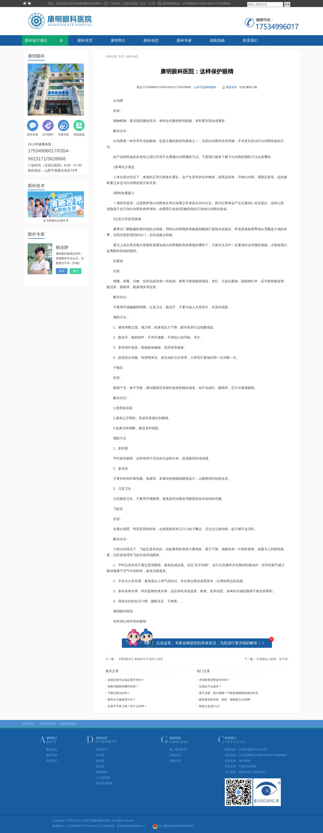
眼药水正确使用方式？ (122, 699)
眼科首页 (85, 40)
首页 (121, 56)
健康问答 (175, 760)
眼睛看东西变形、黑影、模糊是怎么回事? (225, 699)
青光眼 (100, 760)
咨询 (61, 271)
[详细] (75, 263)
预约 (75, 271)
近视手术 (101, 749)
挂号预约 (48, 128)
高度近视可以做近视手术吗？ (126, 680)
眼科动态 (151, 40)
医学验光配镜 (104, 783)
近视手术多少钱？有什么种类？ (127, 706)
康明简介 (118, 40)
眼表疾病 (101, 772)
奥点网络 (244, 760)
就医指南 (217, 40)
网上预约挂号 (177, 749)
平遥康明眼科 (48, 723)
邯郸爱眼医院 (68, 723)
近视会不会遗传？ (210, 686)
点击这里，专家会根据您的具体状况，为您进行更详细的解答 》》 (211, 643)
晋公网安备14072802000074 (173, 826)
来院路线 (79, 128)
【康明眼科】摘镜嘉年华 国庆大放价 (140, 659)
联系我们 (250, 40)
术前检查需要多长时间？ (214, 680)
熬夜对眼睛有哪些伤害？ (123, 686)
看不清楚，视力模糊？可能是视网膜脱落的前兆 (228, 693)
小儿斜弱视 (103, 777)
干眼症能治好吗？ (119, 693)
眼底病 (100, 766)
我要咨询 (229, 87)
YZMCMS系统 (248, 766)
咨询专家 (32, 128)
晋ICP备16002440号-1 (131, 826)
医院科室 (101, 738)
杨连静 (62, 247)
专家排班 (63, 128)
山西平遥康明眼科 (205, 87)
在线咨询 (175, 755)
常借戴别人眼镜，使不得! (272, 659)
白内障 (100, 755)
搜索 (287, 4)
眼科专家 (184, 40)
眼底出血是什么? (209, 706)
